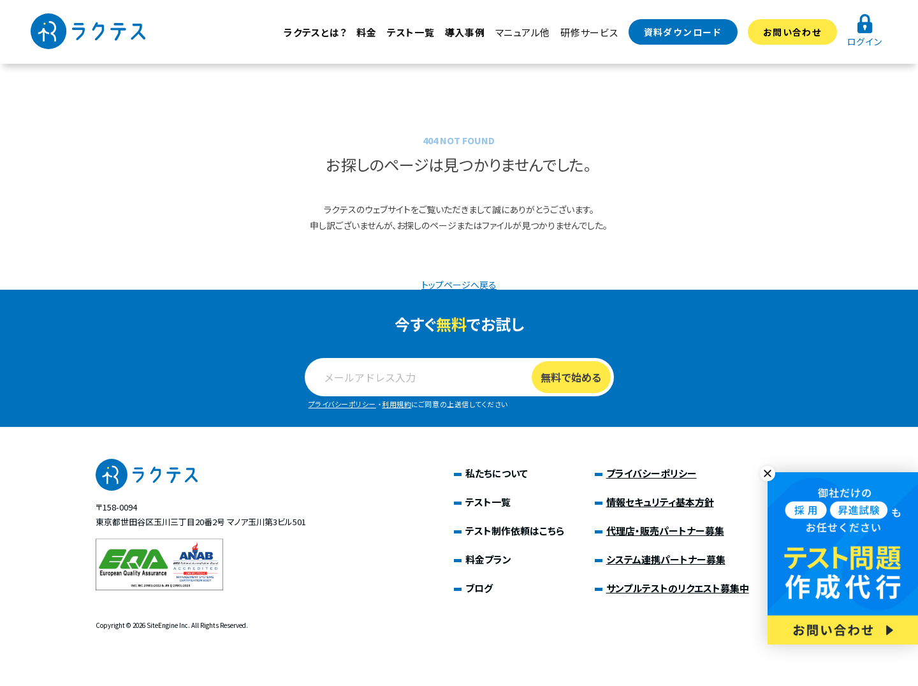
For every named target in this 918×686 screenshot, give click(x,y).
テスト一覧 (411, 32)
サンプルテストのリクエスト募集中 (677, 588)
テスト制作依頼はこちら (514, 530)
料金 (366, 32)
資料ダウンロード (683, 32)
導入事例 (465, 32)
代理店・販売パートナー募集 (665, 530)
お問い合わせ (792, 32)
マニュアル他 (523, 32)
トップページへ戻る (459, 284)
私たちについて (496, 473)
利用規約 (396, 404)
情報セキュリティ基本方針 (660, 502)
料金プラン (488, 559)
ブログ (479, 588)
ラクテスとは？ (315, 32)
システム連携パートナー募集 (665, 559)
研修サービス (589, 32)
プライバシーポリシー (343, 404)
